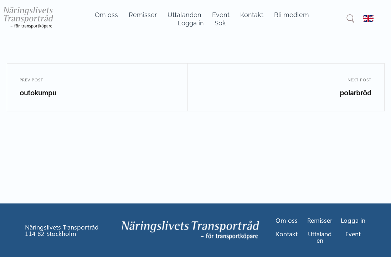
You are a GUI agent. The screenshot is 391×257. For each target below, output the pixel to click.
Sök (220, 23)
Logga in (191, 23)
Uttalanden (184, 15)
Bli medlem (291, 15)
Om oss (106, 15)
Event (221, 15)
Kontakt (251, 15)
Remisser (143, 15)
